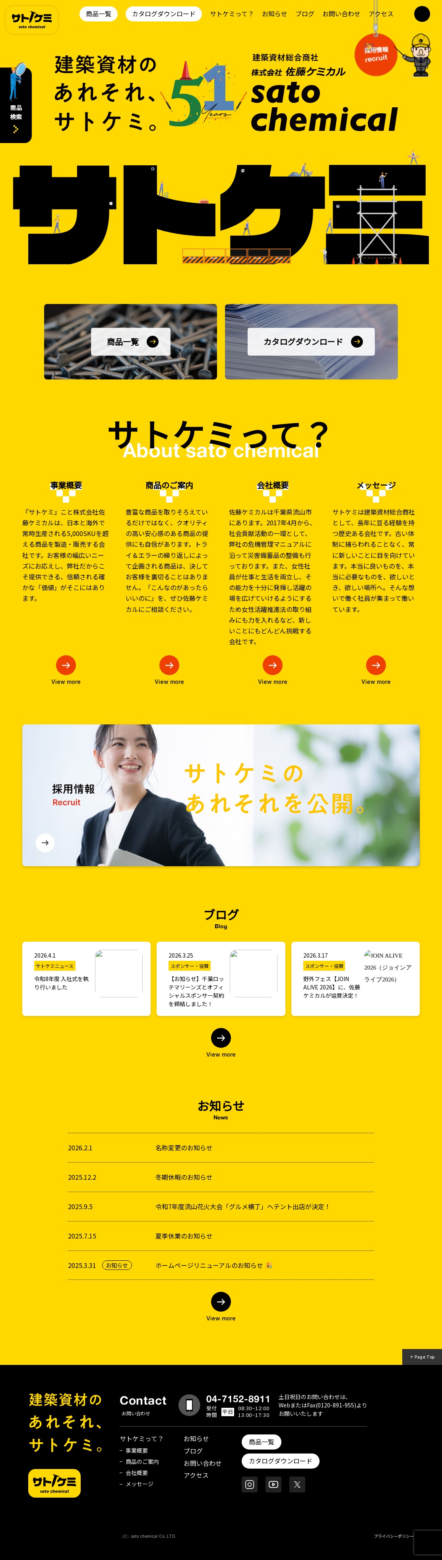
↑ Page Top (422, 1357)
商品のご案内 (142, 1461)
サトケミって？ (232, 13)
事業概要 (137, 1450)
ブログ (304, 13)
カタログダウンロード (164, 13)
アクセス (381, 13)
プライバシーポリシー (394, 1536)
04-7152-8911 (238, 1398)
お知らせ (274, 13)
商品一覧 (98, 13)
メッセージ (139, 1483)
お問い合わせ (341, 13)
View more (221, 1054)
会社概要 (137, 1472)
